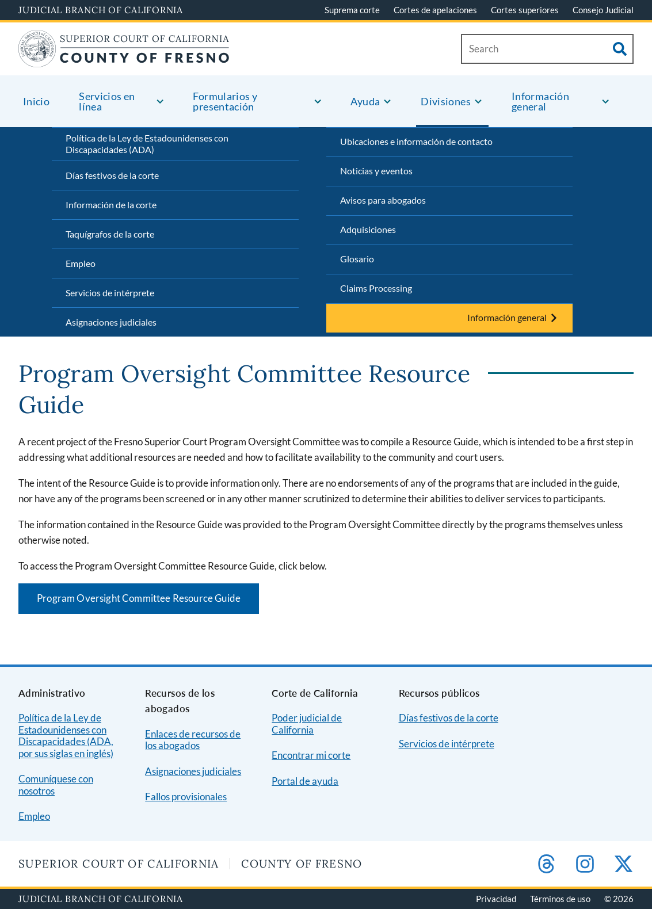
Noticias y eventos (376, 170)
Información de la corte (111, 204)
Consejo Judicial (603, 10)
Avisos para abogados (383, 199)
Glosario (357, 258)
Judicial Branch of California (100, 10)
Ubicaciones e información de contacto (416, 141)
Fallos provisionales (186, 796)
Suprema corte (352, 10)
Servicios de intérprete (110, 292)
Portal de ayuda (305, 781)
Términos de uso (560, 898)
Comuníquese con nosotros (55, 785)
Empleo (81, 263)
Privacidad (496, 898)
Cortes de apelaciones (435, 10)
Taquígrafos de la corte (110, 233)
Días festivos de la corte (112, 175)
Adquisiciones (368, 229)
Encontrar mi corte (311, 755)
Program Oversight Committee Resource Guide (139, 598)
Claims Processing (376, 287)
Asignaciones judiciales (111, 321)
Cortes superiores (525, 10)
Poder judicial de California (307, 724)
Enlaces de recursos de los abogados (193, 740)
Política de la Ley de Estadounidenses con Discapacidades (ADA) (147, 143)
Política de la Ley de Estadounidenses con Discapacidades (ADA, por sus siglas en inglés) (65, 735)
